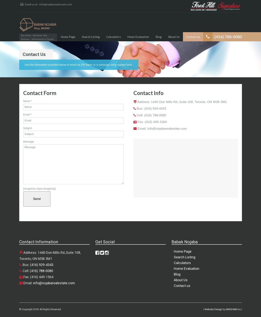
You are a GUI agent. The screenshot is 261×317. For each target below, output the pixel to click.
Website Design (213, 309)
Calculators (113, 36)
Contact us (193, 36)
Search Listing (91, 36)
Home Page (68, 36)
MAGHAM (231, 309)
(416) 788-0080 (155, 115)
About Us (174, 36)
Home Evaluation (138, 36)
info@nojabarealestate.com (55, 4)
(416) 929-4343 (155, 108)
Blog (159, 36)
